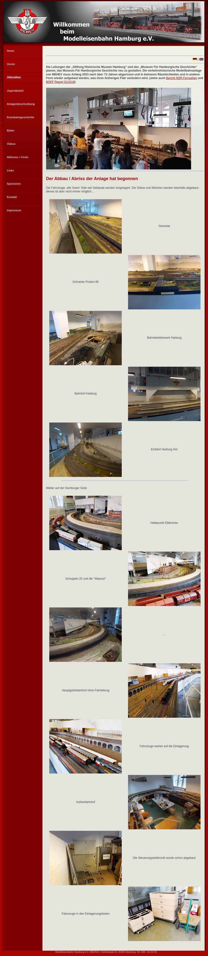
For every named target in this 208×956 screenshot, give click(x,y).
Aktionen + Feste (17, 157)
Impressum (14, 210)
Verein (11, 64)
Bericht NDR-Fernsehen (181, 78)
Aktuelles (14, 77)
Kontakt (12, 197)
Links (10, 170)
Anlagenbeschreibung (21, 103)
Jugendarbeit (15, 90)
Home (10, 50)
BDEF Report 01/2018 (60, 82)
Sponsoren (14, 183)
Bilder (10, 130)
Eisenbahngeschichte (20, 117)
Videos (11, 143)
